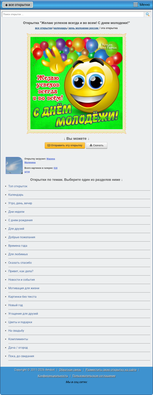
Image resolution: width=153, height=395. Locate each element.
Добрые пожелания (21, 237)
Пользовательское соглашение (93, 376)
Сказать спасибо (20, 262)
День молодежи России (84, 28)
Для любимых (18, 254)
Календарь (60, 28)
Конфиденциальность (53, 376)
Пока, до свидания (21, 356)
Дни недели (16, 211)
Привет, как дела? (20, 271)
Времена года (17, 245)
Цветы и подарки (20, 322)
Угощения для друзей (23, 313)
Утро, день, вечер (20, 203)
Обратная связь (70, 370)
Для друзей (16, 228)
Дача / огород (18, 347)
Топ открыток (17, 186)
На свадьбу (16, 330)
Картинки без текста (22, 296)
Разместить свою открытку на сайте (111, 370)
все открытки (17, 5)
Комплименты (18, 339)
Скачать (96, 145)
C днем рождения (20, 220)
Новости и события (21, 279)
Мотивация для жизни (23, 288)
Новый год (15, 305)
